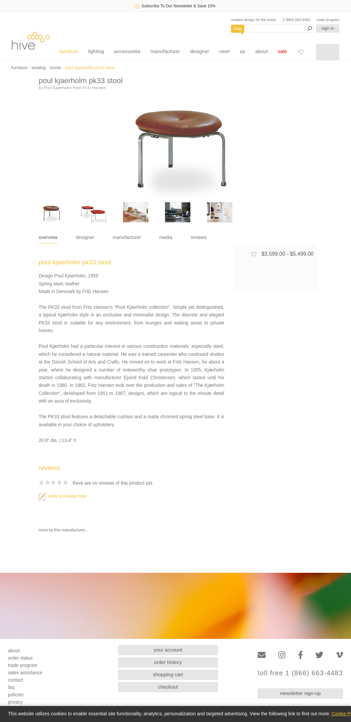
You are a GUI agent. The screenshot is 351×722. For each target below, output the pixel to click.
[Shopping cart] (327, 52)
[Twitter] (319, 655)
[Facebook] (300, 655)
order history (168, 662)
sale (282, 51)
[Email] (262, 655)
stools (55, 67)
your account (168, 650)
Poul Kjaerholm (58, 87)
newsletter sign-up (300, 693)
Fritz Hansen (94, 87)
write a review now (62, 496)
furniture (69, 51)
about (261, 51)
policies (16, 694)
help (238, 28)
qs (242, 51)
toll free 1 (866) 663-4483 (300, 673)
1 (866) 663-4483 (296, 20)
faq (11, 687)
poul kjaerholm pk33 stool (90, 67)
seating (38, 67)
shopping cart (168, 674)
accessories (127, 51)
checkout (168, 687)
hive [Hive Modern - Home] (31, 40)
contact (15, 680)
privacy (15, 702)
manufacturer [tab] (127, 237)
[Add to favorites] (253, 254)
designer (199, 51)
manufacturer (165, 51)
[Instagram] (281, 655)
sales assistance (25, 672)
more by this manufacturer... (63, 530)
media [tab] (165, 237)
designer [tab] (85, 237)
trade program (328, 20)
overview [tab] (48, 237)
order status (20, 658)
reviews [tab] (199, 237)
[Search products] (280, 28)
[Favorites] (301, 52)
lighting (96, 51)
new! (224, 51)
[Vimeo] (339, 655)
